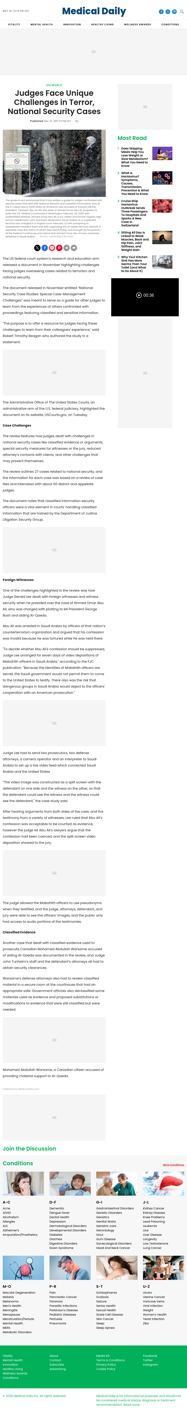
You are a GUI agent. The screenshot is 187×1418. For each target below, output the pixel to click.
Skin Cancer (105, 1319)
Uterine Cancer (154, 1297)
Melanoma (10, 1301)
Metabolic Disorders (17, 1332)
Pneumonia (57, 1323)
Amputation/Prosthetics (20, 1235)
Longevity (150, 1239)
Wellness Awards (137, 24)
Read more (131, 1405)
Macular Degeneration (19, 1293)
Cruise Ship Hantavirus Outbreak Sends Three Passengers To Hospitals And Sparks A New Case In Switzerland (134, 213)
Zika (146, 1323)
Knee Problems (154, 1217)
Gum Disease (106, 1239)
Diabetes (55, 1235)
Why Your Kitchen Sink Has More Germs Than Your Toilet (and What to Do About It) (134, 264)
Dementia (56, 1208)
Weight (148, 1310)
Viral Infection (153, 1306)
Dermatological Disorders (68, 1226)
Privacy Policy (106, 1365)
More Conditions (173, 1165)
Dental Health (59, 1217)
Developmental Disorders (67, 1230)
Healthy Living (13, 1369)
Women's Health (155, 1315)
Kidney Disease (154, 1213)
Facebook (150, 1356)
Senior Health (106, 1306)
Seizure (101, 1301)
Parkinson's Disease (63, 1310)
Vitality (8, 1356)
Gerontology (105, 1230)
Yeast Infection (154, 1319)
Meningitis (10, 1310)
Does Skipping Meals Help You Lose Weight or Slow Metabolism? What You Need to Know (134, 157)
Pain (52, 1293)
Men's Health (12, 1306)
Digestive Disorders (63, 1243)
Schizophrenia (106, 1293)
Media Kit (103, 1356)
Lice (145, 1230)
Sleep (100, 1323)
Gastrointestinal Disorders (115, 1208)
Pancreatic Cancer (63, 1297)
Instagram (150, 1365)
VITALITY (14, 24)
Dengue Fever (59, 1213)
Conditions (18, 1163)
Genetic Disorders (109, 1213)
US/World (54, 85)
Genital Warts (106, 1221)
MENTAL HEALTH (41, 24)
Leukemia (150, 1226)
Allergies (9, 1221)
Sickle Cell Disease (109, 1315)
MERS (6, 1328)
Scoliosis (102, 1297)
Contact (55, 1360)
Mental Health (13, 1323)
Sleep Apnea (105, 1328)
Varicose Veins (153, 1301)
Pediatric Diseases (62, 1315)
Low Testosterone (155, 1243)
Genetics (102, 1217)
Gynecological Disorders (114, 1243)
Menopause (11, 1315)
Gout (99, 1235)
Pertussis (55, 1319)
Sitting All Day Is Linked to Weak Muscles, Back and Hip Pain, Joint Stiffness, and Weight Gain (135, 241)
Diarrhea (55, 1239)
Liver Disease (152, 1235)
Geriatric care (106, 1226)
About (53, 1356)
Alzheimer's (11, 1230)
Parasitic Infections (63, 1306)
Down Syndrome (61, 1248)
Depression (57, 1221)
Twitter (148, 1360)
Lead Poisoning (154, 1221)
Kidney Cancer (153, 1208)
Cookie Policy (105, 1369)
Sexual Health (106, 1310)
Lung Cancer (152, 1248)
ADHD (7, 1213)
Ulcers (147, 1293)
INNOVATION (72, 24)
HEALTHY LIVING (102, 24)
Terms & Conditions (110, 1360)
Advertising (57, 1369)
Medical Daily (94, 11)
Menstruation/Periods (18, 1319)
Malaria (8, 1297)
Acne (6, 1208)
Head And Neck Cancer (113, 1248)
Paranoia (56, 1301)
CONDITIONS (170, 24)
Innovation (10, 1365)
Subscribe (56, 1365)
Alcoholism (11, 1217)
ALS (5, 1226)
